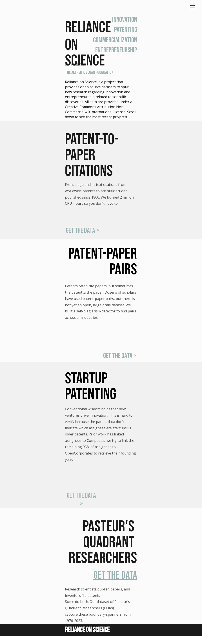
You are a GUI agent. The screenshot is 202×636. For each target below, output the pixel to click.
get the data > (82, 230)
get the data (115, 575)
